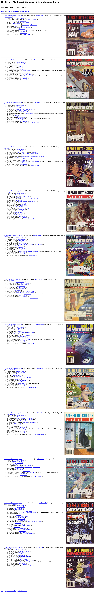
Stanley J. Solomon (29, 292)
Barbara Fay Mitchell (29, 219)
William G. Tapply (23, 110)
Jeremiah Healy (30, 418)
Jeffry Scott (18, 115)
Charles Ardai (22, 29)
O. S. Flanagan (29, 419)
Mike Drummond (22, 65)
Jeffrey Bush (17, 527)
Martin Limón (22, 211)
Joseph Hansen (30, 332)
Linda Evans (18, 197)
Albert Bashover (22, 528)
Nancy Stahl (15, 504)
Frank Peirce (32, 255)
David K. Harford (31, 19)
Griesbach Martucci (10, 369)
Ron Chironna (7, 192)
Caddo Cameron (29, 562)
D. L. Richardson (35, 199)
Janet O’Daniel (19, 150)
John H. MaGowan (30, 67)
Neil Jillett (20, 107)
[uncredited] (32, 472)
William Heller (23, 33)
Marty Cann (29, 511)
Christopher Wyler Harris (34, 122)
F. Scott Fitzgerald (25, 339)
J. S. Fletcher (25, 30)
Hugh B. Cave (17, 417)
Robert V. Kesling (19, 245)
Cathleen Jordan (39, 15)
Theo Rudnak (11, 414)
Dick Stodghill (28, 74)
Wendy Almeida (25, 283)
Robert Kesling (17, 334)
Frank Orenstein (22, 243)
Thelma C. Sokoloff (25, 27)
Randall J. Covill (32, 387)
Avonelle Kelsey (27, 34)
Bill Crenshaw (33, 25)
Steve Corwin (16, 23)
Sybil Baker (21, 288)
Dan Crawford (25, 22)
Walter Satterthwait (25, 556)
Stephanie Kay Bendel (19, 215)
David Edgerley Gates (20, 69)
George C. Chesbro (17, 375)
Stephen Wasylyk (22, 21)
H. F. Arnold (21, 383)
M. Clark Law (26, 471)
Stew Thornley (23, 205)
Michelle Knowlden (19, 517)
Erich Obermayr (26, 525)
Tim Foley (35, 152)
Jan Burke (18, 515)
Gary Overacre (7, 103)
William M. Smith (35, 165)
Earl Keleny (11, 280)
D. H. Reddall (19, 207)
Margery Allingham (33, 251)
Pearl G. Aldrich (26, 208)
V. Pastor (24, 204)
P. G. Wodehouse (35, 161)
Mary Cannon (22, 31)
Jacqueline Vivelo (24, 551)
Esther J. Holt (22, 117)
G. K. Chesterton (33, 75)
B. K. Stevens (36, 467)
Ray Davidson (29, 109)
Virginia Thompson (39, 434)
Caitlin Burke (15, 464)
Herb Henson (23, 284)
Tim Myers (22, 427)
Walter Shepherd (27, 70)
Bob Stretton (27, 335)
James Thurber (27, 294)
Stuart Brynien (29, 79)
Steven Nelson (21, 330)
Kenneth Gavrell (34, 153)
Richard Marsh (19, 118)
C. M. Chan (42, 156)
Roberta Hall (19, 328)
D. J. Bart (18, 66)
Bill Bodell (20, 469)
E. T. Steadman (8, 17)
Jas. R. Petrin (20, 213)
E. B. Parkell (31, 343)
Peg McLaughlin (21, 507)
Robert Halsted (18, 195)
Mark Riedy (7, 148)
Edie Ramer (19, 331)
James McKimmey (18, 212)
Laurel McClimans (29, 560)
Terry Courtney (18, 106)
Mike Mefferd (38, 476)
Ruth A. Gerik (20, 152)
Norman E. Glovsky (34, 298)
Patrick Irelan (21, 552)
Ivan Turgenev (24, 429)
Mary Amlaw (23, 520)
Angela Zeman (37, 521)
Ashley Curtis (26, 203)
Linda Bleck (7, 236)
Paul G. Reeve (22, 241)
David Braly (25, 73)
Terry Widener (7, 61)
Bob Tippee (22, 248)
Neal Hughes (11, 326)
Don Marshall (26, 529)
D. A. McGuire (28, 377)
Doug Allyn (21, 336)
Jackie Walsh (20, 154)
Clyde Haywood (21, 63)
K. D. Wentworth (24, 380)
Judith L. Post (21, 372)
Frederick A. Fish (22, 421)
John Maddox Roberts (17, 461)
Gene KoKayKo (24, 516)
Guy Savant (17, 26)
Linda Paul (22, 209)
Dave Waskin (19, 373)
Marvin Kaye (37, 429)
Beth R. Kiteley (27, 465)
